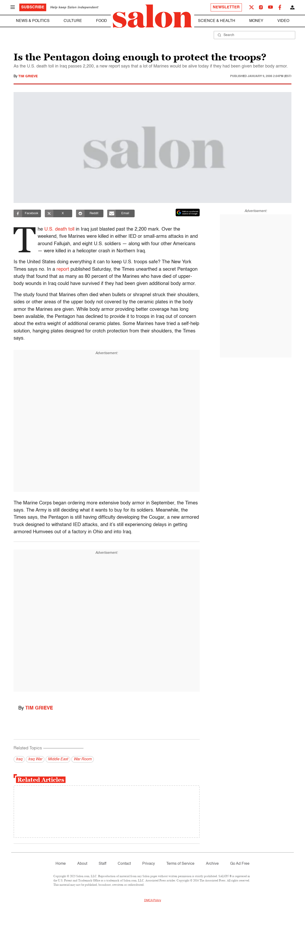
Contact (124, 864)
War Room (83, 759)
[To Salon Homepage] (152, 16)
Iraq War (35, 759)
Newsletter (226, 7)
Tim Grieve (28, 76)
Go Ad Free (239, 864)
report (62, 269)
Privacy (148, 864)
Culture (73, 21)
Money (256, 21)
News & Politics (33, 21)
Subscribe (32, 7)
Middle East (58, 759)
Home (61, 864)
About (82, 864)
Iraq (19, 759)
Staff (102, 864)
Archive (212, 864)
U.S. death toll (61, 229)
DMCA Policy (152, 900)
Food (101, 21)
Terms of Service (180, 864)
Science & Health (216, 21)
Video (283, 21)
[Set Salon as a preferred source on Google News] (188, 212)
